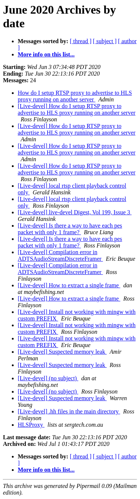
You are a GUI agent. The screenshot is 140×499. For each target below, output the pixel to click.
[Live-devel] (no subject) (48, 378)
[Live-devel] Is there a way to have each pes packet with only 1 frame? (70, 228)
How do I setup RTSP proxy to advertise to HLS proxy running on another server (75, 96)
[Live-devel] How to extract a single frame (69, 285)
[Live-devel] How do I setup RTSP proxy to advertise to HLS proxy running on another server (77, 109)
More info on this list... (46, 54)
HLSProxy (31, 425)
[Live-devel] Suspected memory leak (62, 352)
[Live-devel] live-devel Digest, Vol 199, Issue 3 (75, 212)
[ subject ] (105, 41)
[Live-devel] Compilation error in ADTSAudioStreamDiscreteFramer (60, 255)
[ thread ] (81, 41)
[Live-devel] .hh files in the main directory (69, 411)
